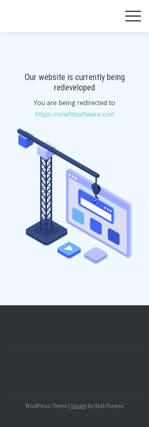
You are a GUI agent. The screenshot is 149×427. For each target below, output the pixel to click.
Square (79, 406)
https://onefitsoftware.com (74, 114)
